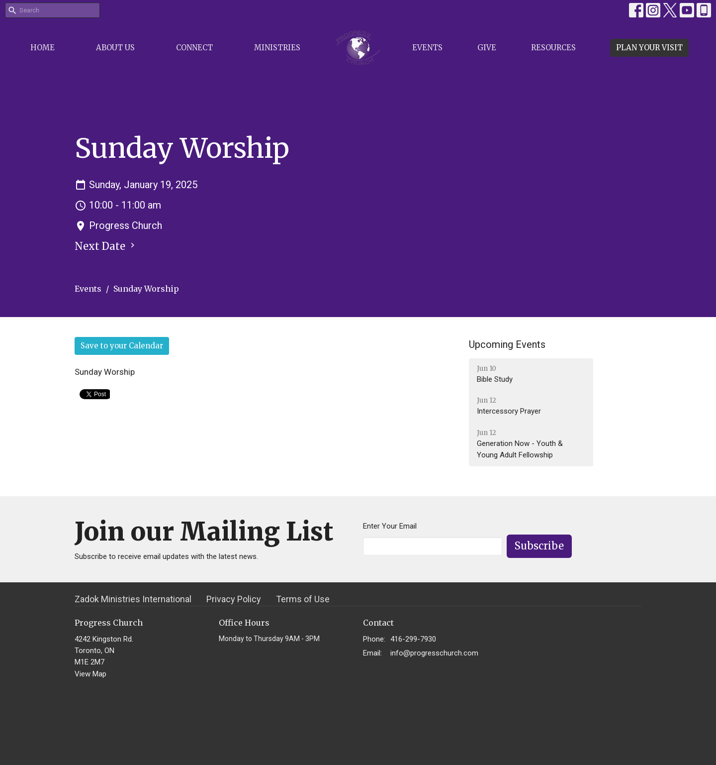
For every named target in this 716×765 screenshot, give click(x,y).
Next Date (106, 246)
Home (42, 47)
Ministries (277, 47)
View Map (90, 673)
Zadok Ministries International (133, 599)
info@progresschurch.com (434, 653)
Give (486, 47)
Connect (194, 47)
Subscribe (539, 546)
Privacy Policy (233, 599)
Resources (553, 47)
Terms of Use (303, 599)
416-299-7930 (413, 639)
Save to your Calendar (122, 345)
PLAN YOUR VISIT (649, 47)
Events (427, 47)
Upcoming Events (507, 344)
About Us (115, 47)
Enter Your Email (390, 526)
